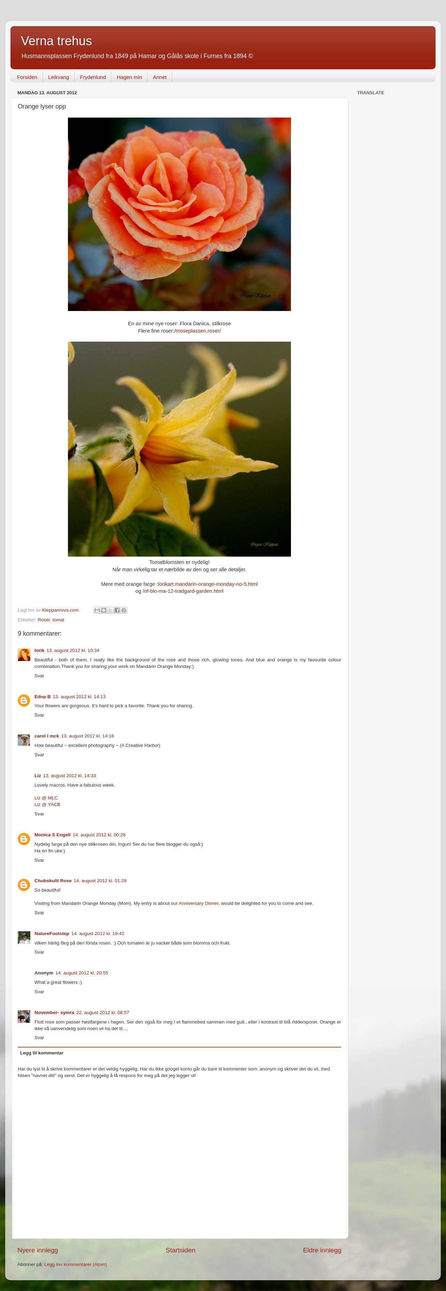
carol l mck (46, 736)
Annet (160, 77)
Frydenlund (93, 77)
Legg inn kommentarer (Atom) (75, 1264)
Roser (44, 619)
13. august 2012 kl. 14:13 (79, 696)
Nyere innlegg (37, 1250)
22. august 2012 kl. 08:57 (102, 1012)
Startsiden (180, 1250)
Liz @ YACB (47, 804)
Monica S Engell (52, 834)
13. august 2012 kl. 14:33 (69, 775)
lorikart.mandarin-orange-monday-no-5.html (208, 584)
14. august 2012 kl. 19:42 (97, 933)
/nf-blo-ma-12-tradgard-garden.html (183, 591)
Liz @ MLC (46, 797)
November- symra (54, 1012)
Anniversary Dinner (198, 903)
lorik (39, 650)
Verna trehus (56, 41)
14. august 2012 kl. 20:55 (81, 972)
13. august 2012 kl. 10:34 (73, 650)
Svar (39, 675)
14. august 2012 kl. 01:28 (100, 880)
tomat (58, 619)
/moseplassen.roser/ (197, 331)
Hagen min (129, 77)
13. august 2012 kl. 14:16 (87, 736)
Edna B (42, 696)
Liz (37, 775)
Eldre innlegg (322, 1250)
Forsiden (27, 77)
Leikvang (58, 77)
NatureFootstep (51, 933)
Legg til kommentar (42, 1052)
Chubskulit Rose (53, 880)
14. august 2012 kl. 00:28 (99, 834)
